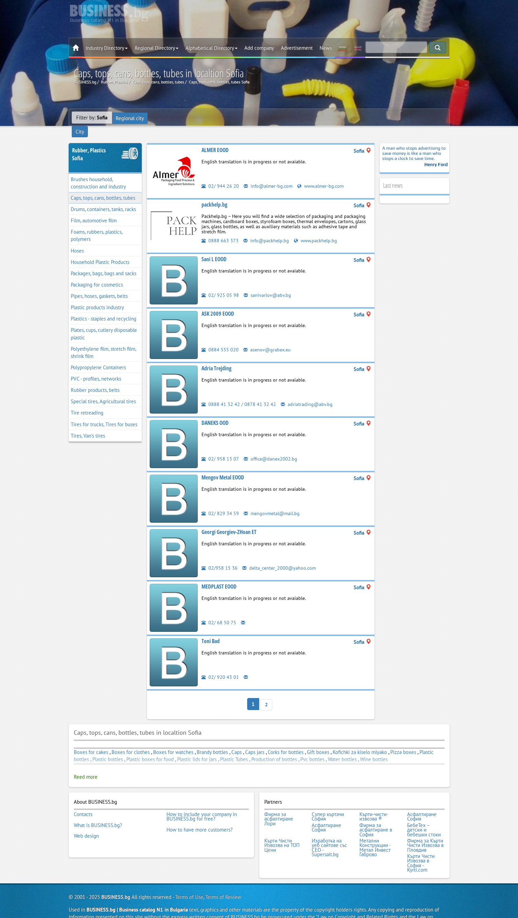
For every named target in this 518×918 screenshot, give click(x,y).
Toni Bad (211, 630)
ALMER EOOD (215, 139)
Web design (86, 819)
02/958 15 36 (220, 557)
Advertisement (297, 48)
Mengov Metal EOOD (223, 466)
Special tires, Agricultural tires (103, 390)
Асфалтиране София (422, 803)
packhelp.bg (214, 193)
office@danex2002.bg (271, 447)
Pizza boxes (403, 740)
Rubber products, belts (95, 379)
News (326, 48)
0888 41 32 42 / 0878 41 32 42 (239, 393)
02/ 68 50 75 (219, 611)
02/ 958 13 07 (220, 447)
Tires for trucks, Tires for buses (104, 413)
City (157, 117)
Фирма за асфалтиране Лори (278, 806)
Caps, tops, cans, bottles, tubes (103, 187)
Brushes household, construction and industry (98, 172)
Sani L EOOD (214, 248)
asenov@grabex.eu (267, 338)
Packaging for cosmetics (97, 273)
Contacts (83, 801)
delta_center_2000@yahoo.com (280, 557)
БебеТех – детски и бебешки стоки (424, 815)
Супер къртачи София (328, 803)
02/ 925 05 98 (220, 284)
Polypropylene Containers (98, 356)
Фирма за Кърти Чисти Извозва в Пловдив (425, 829)
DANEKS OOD (215, 412)
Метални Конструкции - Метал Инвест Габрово (375, 831)
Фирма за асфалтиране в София (375, 815)
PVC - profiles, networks (96, 367)
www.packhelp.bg (317, 229)
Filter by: (91, 117)
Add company (259, 48)
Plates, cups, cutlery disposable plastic (104, 323)
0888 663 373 (220, 229)
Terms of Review (223, 878)
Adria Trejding (216, 357)
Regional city (130, 117)
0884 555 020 (220, 338)
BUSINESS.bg (115, 878)
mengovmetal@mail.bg (273, 502)
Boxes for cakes (91, 740)
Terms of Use (189, 878)
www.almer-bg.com (323, 175)
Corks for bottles (285, 740)
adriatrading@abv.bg (307, 393)
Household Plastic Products (100, 251)
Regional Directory (157, 48)
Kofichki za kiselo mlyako (360, 740)
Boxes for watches (173, 740)
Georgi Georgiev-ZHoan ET (229, 521)
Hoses (77, 239)
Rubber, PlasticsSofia (89, 143)
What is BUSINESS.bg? (98, 810)
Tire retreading (87, 402)
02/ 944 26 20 (220, 175)
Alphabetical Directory (211, 48)
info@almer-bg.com (269, 175)
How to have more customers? (199, 815)
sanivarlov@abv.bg (267, 284)
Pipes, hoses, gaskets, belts (99, 285)
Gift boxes (318, 740)
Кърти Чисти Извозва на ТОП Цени (282, 829)
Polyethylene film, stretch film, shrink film (103, 341)
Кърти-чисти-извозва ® (373, 803)
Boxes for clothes (131, 740)
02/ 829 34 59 (220, 502)
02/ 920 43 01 (220, 666)
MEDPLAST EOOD (219, 575)
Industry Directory (106, 48)
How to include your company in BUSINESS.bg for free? (201, 803)
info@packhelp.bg (266, 229)
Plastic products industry (97, 296)
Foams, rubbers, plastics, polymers (97, 225)
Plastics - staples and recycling (103, 308)
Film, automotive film (94, 210)
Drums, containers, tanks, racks (103, 198)
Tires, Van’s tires (88, 424)
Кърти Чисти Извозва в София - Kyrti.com (421, 845)
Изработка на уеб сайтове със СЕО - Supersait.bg (329, 831)
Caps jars (254, 740)
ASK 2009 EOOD (218, 302)
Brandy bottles (212, 740)
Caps (236, 740)
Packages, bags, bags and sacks (103, 262)
